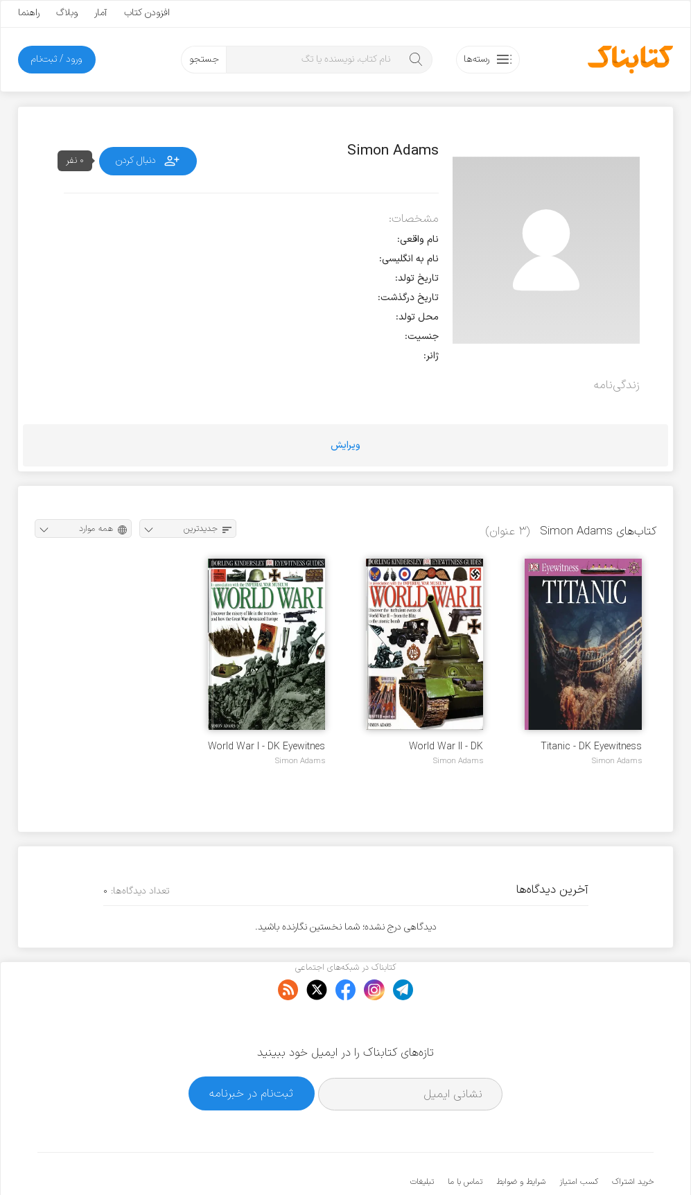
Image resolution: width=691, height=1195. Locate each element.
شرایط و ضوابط (520, 1139)
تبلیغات (422, 1139)
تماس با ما (465, 1139)
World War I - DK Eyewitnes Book (266, 747)
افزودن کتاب (147, 13)
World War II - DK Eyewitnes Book (446, 747)
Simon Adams (617, 761)
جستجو (204, 59)
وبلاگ (67, 13)
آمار (100, 13)
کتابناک (580, 1161)
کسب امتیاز (578, 1139)
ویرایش (345, 445)
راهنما (29, 13)
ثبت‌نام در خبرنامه (251, 1051)
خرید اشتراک (633, 1139)
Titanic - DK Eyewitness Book (591, 747)
